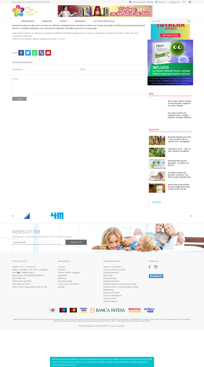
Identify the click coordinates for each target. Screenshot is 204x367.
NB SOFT (104, 350)
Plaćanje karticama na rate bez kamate (119, 308)
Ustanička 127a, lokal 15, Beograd (33, 293)
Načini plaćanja (109, 302)
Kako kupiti (108, 299)
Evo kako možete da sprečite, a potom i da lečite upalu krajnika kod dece (179, 198)
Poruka (15, 103)
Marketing (62, 302)
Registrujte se (174, 2)
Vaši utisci (62, 294)
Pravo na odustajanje (112, 319)
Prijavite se (76, 266)
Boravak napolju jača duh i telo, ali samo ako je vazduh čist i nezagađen (179, 163)
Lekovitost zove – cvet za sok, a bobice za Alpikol (179, 174)
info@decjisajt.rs (28, 296)
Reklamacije (108, 314)
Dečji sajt (15, 26)
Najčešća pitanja (110, 325)
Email (83, 93)
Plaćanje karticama (111, 305)
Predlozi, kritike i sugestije (68, 297)
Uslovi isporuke (109, 322)
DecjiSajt (156, 226)
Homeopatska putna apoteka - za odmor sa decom (178, 187)
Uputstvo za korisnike (112, 291)
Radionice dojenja (33, 26)
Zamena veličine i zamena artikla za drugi (120, 311)
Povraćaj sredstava (111, 317)
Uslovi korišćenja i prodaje (114, 294)
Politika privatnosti (111, 297)
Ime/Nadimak (17, 93)
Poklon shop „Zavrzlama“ (68, 308)
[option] (27, 240)
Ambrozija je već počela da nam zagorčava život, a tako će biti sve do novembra (179, 210)
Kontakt (61, 311)
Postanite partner (65, 305)
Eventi (23, 26)
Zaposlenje (62, 299)
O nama (61, 291)
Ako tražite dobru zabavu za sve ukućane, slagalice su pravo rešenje (179, 127)
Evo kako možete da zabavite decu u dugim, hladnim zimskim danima (179, 139)
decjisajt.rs (89, 350)
